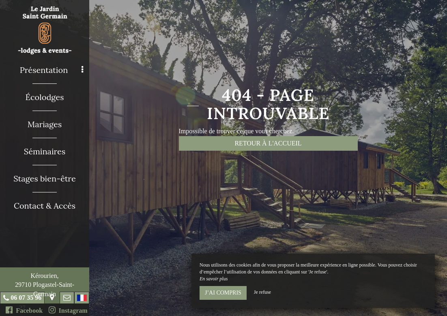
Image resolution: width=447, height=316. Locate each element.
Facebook (24, 310)
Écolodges (45, 97)
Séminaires (44, 151)
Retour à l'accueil (267, 143)
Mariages (45, 124)
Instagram (68, 310)
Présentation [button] (51, 70)
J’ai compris (223, 293)
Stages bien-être (44, 178)
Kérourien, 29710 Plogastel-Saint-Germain (44, 284)
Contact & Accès (44, 206)
